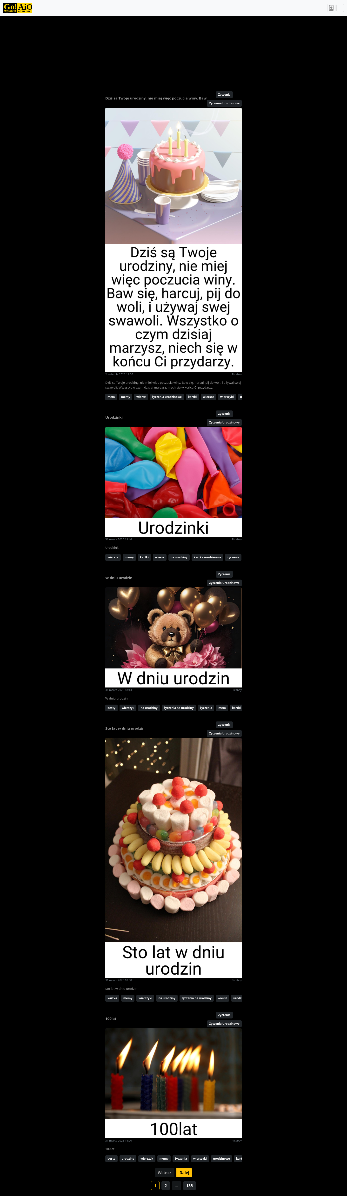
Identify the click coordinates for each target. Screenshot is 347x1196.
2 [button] (166, 1185)
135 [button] (189, 1185)
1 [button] (155, 1185)
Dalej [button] (184, 1172)
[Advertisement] (162, 51)
